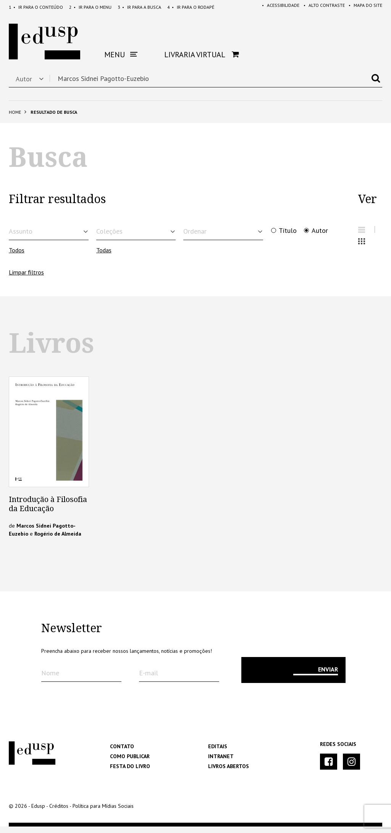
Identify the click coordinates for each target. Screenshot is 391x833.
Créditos (58, 812)
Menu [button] (120, 55)
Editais (217, 752)
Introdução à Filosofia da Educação (48, 510)
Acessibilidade (274, 7)
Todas (103, 256)
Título (288, 230)
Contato (122, 752)
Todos (16, 256)
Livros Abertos (228, 772)
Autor (320, 230)
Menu (90, 7)
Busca (139, 7)
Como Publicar (130, 762)
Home (15, 112)
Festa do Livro (130, 772)
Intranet (221, 762)
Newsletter (71, 634)
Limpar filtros (26, 278)
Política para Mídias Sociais (103, 812)
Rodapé (190, 7)
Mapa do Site (363, 7)
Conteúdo (36, 7)
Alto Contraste (319, 7)
